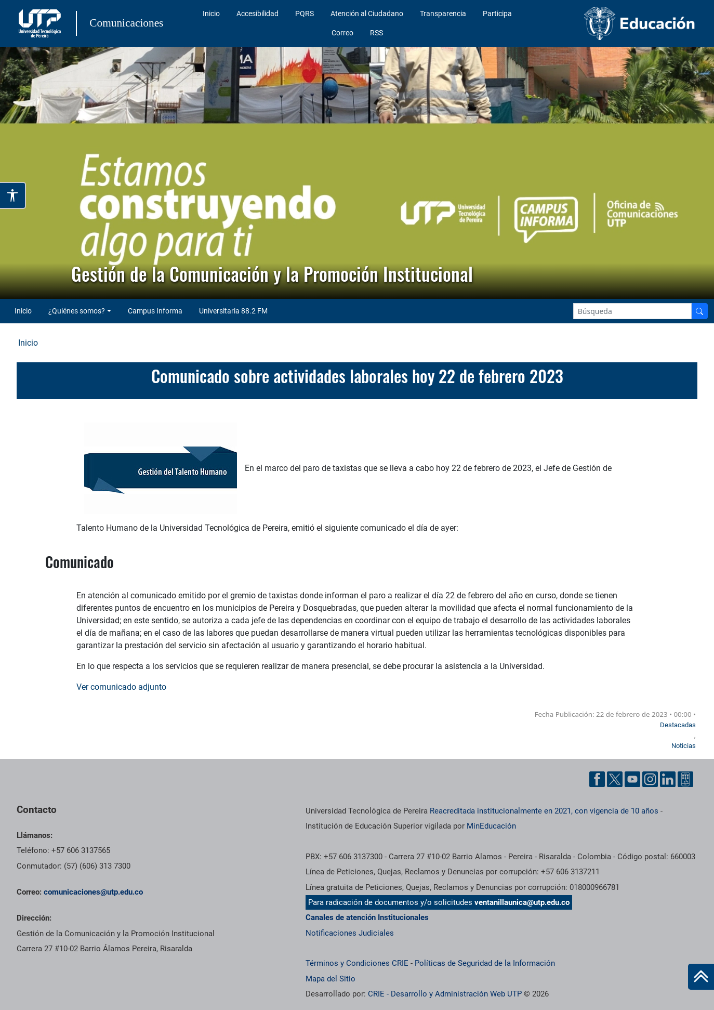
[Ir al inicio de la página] (701, 976)
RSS (376, 33)
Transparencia (443, 13)
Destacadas (678, 725)
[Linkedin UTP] (668, 779)
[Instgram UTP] (650, 779)
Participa (497, 13)
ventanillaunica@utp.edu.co (522, 902)
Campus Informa (155, 311)
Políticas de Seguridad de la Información (485, 963)
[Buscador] (699, 311)
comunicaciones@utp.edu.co (93, 892)
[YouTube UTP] (632, 779)
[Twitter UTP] (615, 779)
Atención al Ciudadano (366, 13)
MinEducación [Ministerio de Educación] (491, 826)
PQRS (304, 13)
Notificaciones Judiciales (350, 933)
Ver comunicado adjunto (121, 687)
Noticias (683, 746)
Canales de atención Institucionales (367, 917)
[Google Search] (632, 311)
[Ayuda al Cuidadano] (685, 779)
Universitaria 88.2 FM (233, 311)
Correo (342, 33)
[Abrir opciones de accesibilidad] (13, 195)
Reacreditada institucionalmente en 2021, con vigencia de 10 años (544, 811)
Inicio (211, 13)
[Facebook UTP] (597, 779)
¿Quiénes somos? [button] (76, 311)
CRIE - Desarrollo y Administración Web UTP (445, 994)
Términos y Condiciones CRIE (357, 963)
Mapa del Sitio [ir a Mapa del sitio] (330, 978)
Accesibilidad (257, 13)
